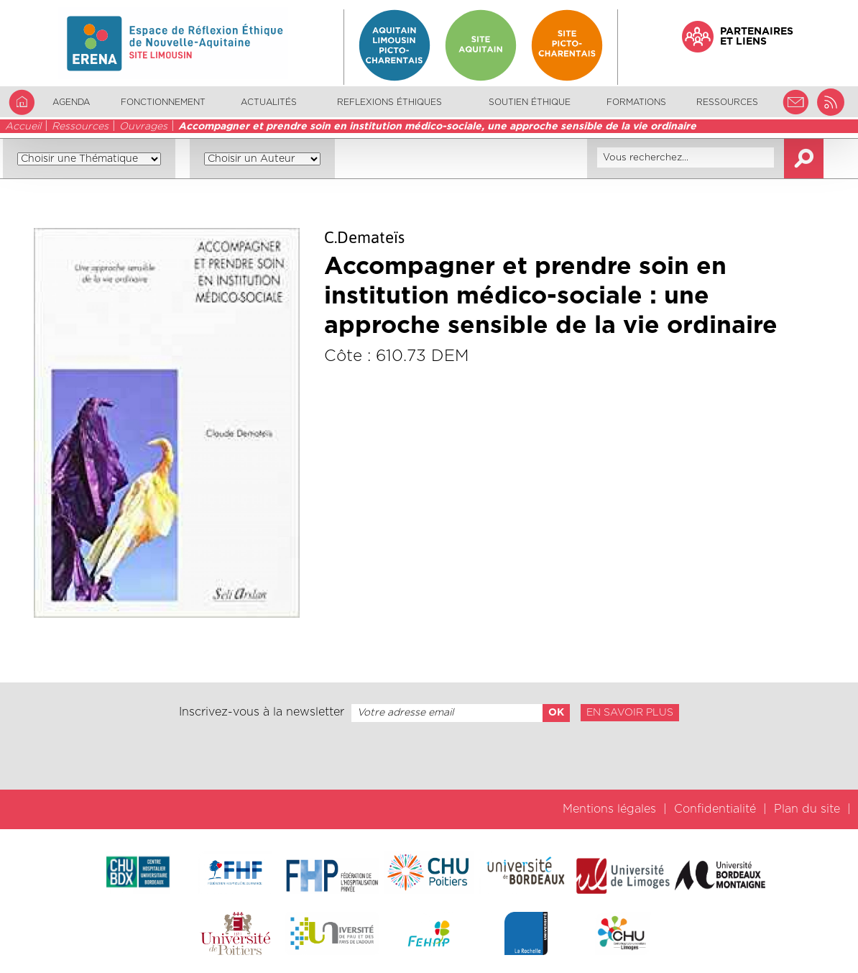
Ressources (80, 127)
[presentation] (429, 755)
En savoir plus (629, 713)
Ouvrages (143, 127)
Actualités (269, 102)
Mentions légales (609, 809)
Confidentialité (715, 809)
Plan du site (807, 809)
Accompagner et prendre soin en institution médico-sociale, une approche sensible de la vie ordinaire (437, 127)
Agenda (71, 102)
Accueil (23, 127)
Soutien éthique (530, 102)
